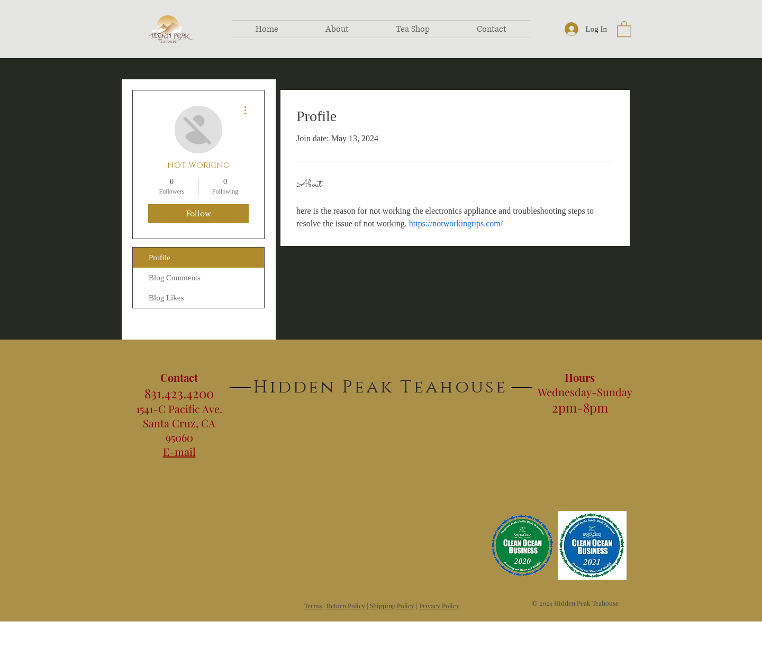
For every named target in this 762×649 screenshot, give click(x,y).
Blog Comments (175, 277)
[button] (624, 28)
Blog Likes (166, 298)
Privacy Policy (439, 605)
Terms (313, 605)
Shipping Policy (392, 605)
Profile (159, 257)
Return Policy (346, 605)
